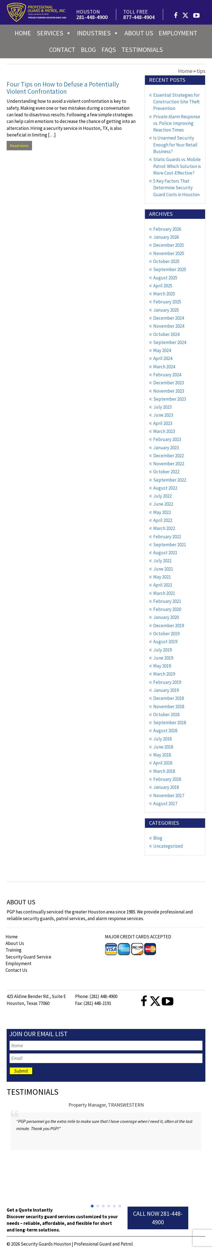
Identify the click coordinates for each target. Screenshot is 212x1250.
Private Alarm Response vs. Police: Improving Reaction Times (176, 123)
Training (14, 950)
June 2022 (163, 504)
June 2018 (163, 747)
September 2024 (169, 342)
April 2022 (162, 520)
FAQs (109, 49)
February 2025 (167, 302)
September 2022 (169, 480)
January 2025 (166, 310)
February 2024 (167, 375)
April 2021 (162, 585)
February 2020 (167, 609)
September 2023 (169, 399)
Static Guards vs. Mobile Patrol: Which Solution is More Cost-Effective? (177, 166)
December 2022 (168, 456)
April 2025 (162, 286)
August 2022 (165, 488)
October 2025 (166, 261)
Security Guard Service (28, 957)
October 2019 (166, 634)
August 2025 (165, 278)
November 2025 (168, 253)
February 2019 (167, 682)
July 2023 (162, 407)
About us (138, 33)
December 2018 (168, 698)
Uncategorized (168, 846)
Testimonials (142, 49)
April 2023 (162, 423)
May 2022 (162, 512)
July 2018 (162, 739)
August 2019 (165, 642)
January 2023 (166, 448)
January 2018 (166, 787)
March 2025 (164, 294)
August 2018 (165, 731)
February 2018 (167, 779)
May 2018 (162, 755)
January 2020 (166, 617)
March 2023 (164, 431)
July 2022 (162, 496)
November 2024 (168, 326)
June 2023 (163, 415)
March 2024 (164, 367)
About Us (15, 943)
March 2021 (164, 593)
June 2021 (163, 569)
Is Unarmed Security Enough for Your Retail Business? (175, 144)
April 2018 (162, 763)
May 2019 (162, 666)
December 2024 (168, 318)
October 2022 (166, 472)
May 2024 (162, 350)
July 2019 (162, 650)
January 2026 (166, 237)
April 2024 (162, 358)
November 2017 (168, 795)
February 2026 (167, 229)
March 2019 (164, 674)
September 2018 (169, 722)
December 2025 (168, 245)
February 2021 (167, 601)
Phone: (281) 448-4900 (96, 996)
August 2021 (165, 553)
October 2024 (166, 334)
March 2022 (164, 528)
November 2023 (168, 391)
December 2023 (168, 383)
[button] (92, 1206)
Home (23, 33)
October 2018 (166, 714)
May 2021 (162, 577)
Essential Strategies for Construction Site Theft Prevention (176, 102)
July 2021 (162, 561)
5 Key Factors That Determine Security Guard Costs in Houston (176, 188)
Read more (19, 145)
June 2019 (163, 658)
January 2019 (166, 690)
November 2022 (168, 464)
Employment (178, 33)
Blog (88, 49)
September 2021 (169, 545)
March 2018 (164, 771)
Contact (62, 49)
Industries (98, 33)
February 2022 (167, 537)
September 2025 (169, 269)
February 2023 (167, 439)
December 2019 (168, 626)
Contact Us (16, 970)
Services (54, 33)
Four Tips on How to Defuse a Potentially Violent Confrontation (63, 88)
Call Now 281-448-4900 (157, 1218)
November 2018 (168, 706)
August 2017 (165, 803)
